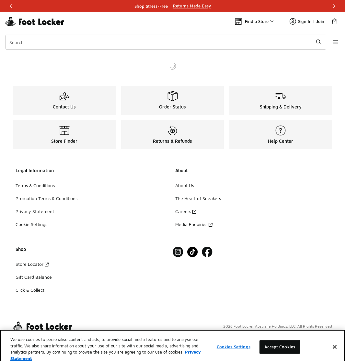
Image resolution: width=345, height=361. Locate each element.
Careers (185, 211)
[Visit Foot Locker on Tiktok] (192, 252)
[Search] (163, 42)
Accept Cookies (279, 352)
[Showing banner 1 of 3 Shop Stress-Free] (172, 6)
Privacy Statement (35, 211)
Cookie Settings (31, 224)
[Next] (334, 6)
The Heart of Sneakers (198, 198)
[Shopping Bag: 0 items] (334, 21)
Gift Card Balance (34, 277)
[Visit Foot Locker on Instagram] (178, 252)
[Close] (335, 353)
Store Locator (32, 264)
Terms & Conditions (35, 185)
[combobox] (163, 42)
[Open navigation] (332, 42)
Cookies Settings (233, 352)
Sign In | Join (307, 21)
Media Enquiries (194, 224)
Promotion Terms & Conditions (46, 198)
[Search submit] (314, 42)
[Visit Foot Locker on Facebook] (207, 252)
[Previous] (11, 6)
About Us (184, 185)
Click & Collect (30, 290)
